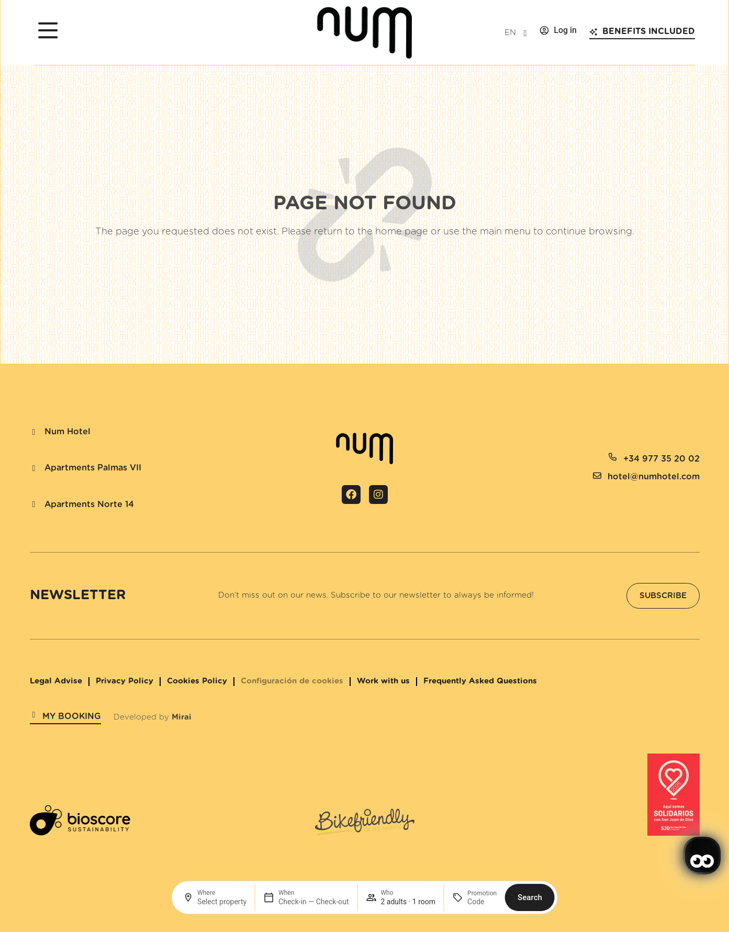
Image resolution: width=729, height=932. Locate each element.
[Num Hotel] (34, 432)
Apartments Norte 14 (89, 504)
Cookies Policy (197, 681)
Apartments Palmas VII (92, 468)
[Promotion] (482, 901)
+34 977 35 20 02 (661, 459)
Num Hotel (67, 432)
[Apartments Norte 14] (34, 504)
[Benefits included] (593, 32)
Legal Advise (56, 681)
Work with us (383, 681)
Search (530, 897)
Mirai (182, 717)
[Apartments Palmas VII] (34, 468)
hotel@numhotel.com (654, 477)
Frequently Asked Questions (480, 681)
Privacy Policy (124, 681)
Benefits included (648, 31)
